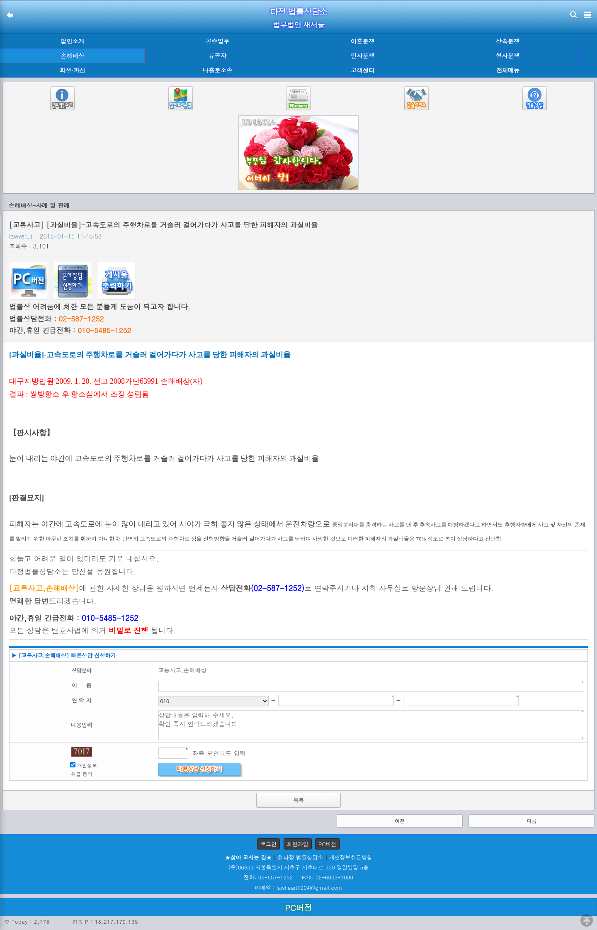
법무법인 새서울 (298, 24)
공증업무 (218, 41)
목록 (298, 800)
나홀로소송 (218, 70)
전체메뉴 (507, 70)
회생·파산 (72, 70)
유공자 (217, 55)
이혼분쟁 (363, 41)
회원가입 (297, 844)
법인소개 (73, 41)
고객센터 (363, 70)
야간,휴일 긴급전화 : (70, 330)
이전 (400, 820)
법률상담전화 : (56, 319)
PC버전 (327, 844)
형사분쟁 (508, 55)
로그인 (268, 844)
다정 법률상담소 (299, 11)
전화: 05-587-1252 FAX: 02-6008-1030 (298, 877)
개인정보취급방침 (350, 857)
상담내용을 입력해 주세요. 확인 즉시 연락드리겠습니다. (371, 725)
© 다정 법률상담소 (300, 857)
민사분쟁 (363, 55)
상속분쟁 (508, 41)
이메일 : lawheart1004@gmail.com (298, 887)
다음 (531, 820)
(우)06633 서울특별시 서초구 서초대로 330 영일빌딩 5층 (298, 867)
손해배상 (73, 55)
